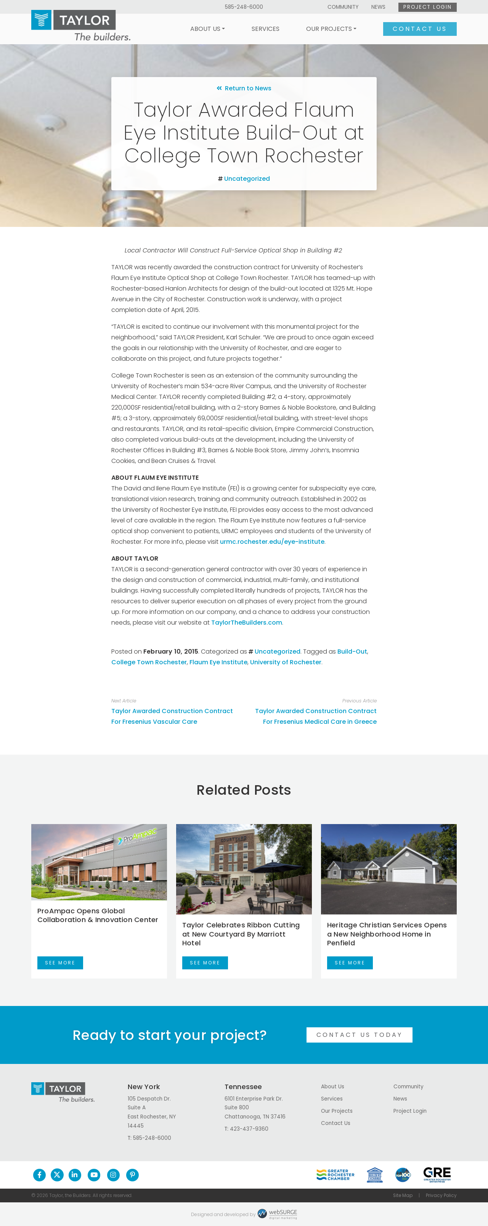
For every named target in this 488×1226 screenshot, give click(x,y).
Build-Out (352, 651)
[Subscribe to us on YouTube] (94, 1174)
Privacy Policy (441, 1195)
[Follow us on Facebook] (39, 1174)
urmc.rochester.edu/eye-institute (272, 541)
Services (265, 28)
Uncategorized (247, 178)
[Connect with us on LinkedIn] (75, 1174)
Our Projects (329, 28)
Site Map (403, 1195)
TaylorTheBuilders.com (246, 622)
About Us (205, 28)
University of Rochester (285, 662)
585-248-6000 (244, 7)
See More (60, 962)
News (378, 7)
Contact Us (420, 28)
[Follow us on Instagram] (113, 1174)
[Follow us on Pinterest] (132, 1174)
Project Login (427, 7)
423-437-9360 (249, 1129)
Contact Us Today (359, 1034)
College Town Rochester (149, 662)
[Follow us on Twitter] (57, 1174)
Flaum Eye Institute (218, 662)
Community (342, 7)
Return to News (244, 88)
